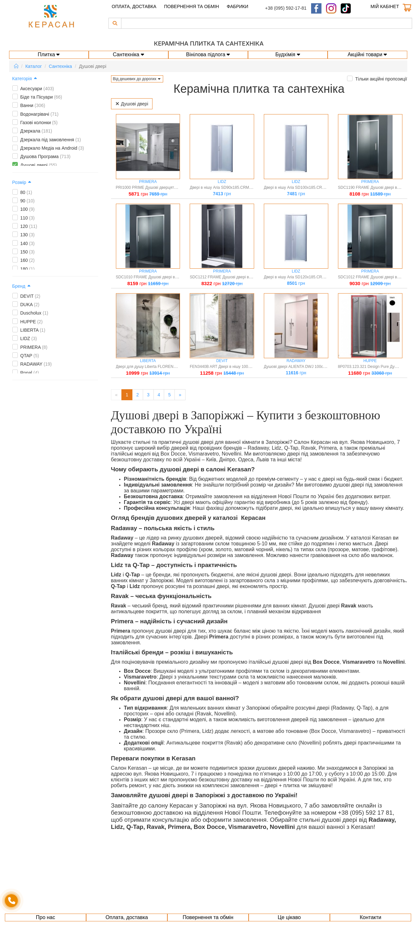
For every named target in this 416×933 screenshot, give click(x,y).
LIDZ (28, 338)
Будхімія (287, 54)
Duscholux (34, 313)
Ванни (32, 105)
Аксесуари (37, 88)
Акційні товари (367, 54)
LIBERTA (32, 330)
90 (27, 200)
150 (27, 251)
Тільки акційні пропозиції (381, 78)
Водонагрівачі (39, 114)
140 (27, 243)
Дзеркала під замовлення (50, 139)
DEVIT (30, 296)
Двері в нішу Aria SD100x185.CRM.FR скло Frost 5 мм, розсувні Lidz (325, 187)
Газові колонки (39, 122)
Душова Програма (45, 156)
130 (27, 234)
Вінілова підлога (208, 54)
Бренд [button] (21, 286)
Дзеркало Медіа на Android (52, 148)
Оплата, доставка (134, 6)
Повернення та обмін (191, 6)
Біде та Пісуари (41, 97)
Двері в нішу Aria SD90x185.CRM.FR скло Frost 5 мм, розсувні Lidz (249, 187)
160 (27, 260)
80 (26, 192)
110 (27, 217)
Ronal (29, 372)
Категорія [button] (25, 78)
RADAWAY (36, 364)
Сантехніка (128, 54)
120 (28, 226)
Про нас (45, 917)
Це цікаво (289, 917)
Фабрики (237, 6)
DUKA (29, 304)
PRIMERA (34, 347)
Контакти (370, 917)
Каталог (33, 66)
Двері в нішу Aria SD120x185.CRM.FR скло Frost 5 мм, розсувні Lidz (325, 277)
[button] (137, 78)
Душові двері (38, 165)
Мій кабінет (384, 6)
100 (27, 209)
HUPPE (31, 321)
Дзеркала (36, 131)
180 (27, 269)
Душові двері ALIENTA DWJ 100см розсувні (303, 366)
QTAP (29, 355)
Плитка (49, 54)
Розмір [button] (22, 182)
